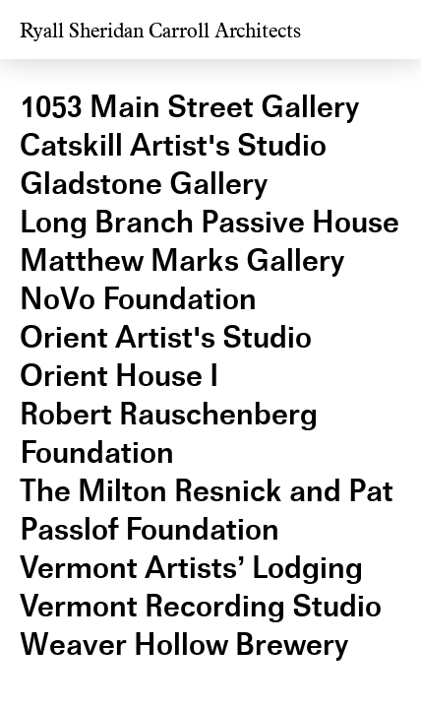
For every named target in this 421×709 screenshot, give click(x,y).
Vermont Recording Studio (201, 606)
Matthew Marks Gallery (182, 260)
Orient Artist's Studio (166, 337)
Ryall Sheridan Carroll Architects (160, 31)
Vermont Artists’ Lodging (191, 567)
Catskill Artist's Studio (173, 145)
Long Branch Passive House (209, 222)
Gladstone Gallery (144, 183)
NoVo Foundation (138, 299)
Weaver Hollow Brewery (184, 644)
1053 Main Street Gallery (189, 107)
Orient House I (119, 375)
